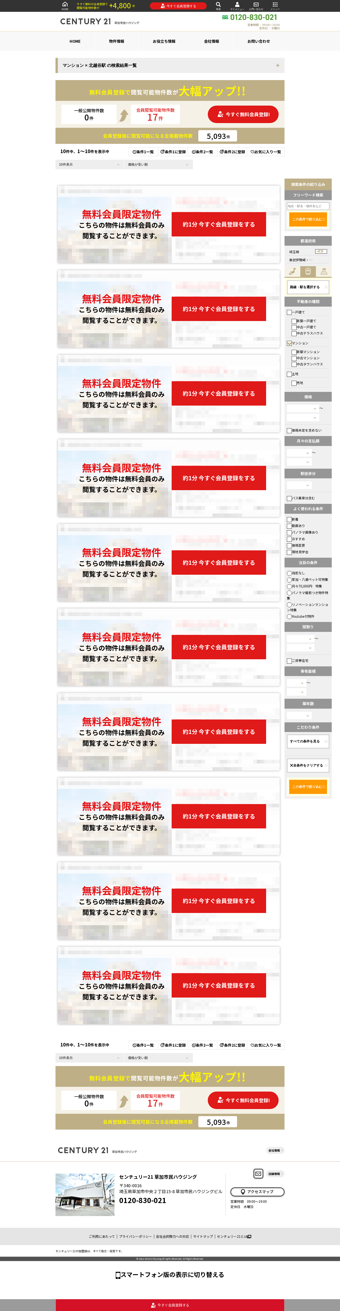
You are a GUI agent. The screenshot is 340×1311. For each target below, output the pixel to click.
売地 (297, 382)
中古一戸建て (304, 327)
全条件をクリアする (306, 765)
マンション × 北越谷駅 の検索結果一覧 (100, 65)
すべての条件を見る (305, 741)
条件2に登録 (232, 151)
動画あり (296, 525)
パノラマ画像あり (302, 532)
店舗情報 (274, 1174)
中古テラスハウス (307, 333)
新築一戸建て (304, 320)
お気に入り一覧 (266, 151)
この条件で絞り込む (307, 219)
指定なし (296, 572)
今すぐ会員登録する (178, 6)
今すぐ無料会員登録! (243, 114)
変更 (320, 251)
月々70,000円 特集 (304, 586)
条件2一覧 (202, 151)
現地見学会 (297, 551)
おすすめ (296, 538)
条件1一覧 (143, 151)
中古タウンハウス (307, 364)
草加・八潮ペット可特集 (307, 579)
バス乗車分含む (301, 498)
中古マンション (306, 358)
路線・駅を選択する (305, 287)
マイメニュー (237, 6)
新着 (292, 519)
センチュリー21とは (234, 1236)
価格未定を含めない (304, 430)
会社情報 (211, 41)
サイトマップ (203, 1236)
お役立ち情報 (164, 41)
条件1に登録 (173, 151)
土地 (292, 373)
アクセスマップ (256, 1192)
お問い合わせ (256, 5)
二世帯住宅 (297, 660)
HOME (64, 6)
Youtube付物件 (300, 616)
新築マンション (306, 351)
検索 (218, 5)
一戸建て (296, 312)
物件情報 (116, 41)
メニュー (275, 5)
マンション (297, 343)
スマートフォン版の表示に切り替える (172, 1274)
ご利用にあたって (102, 1236)
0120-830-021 (142, 1200)
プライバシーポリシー (135, 1236)
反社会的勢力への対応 (172, 1236)
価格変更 (296, 545)
